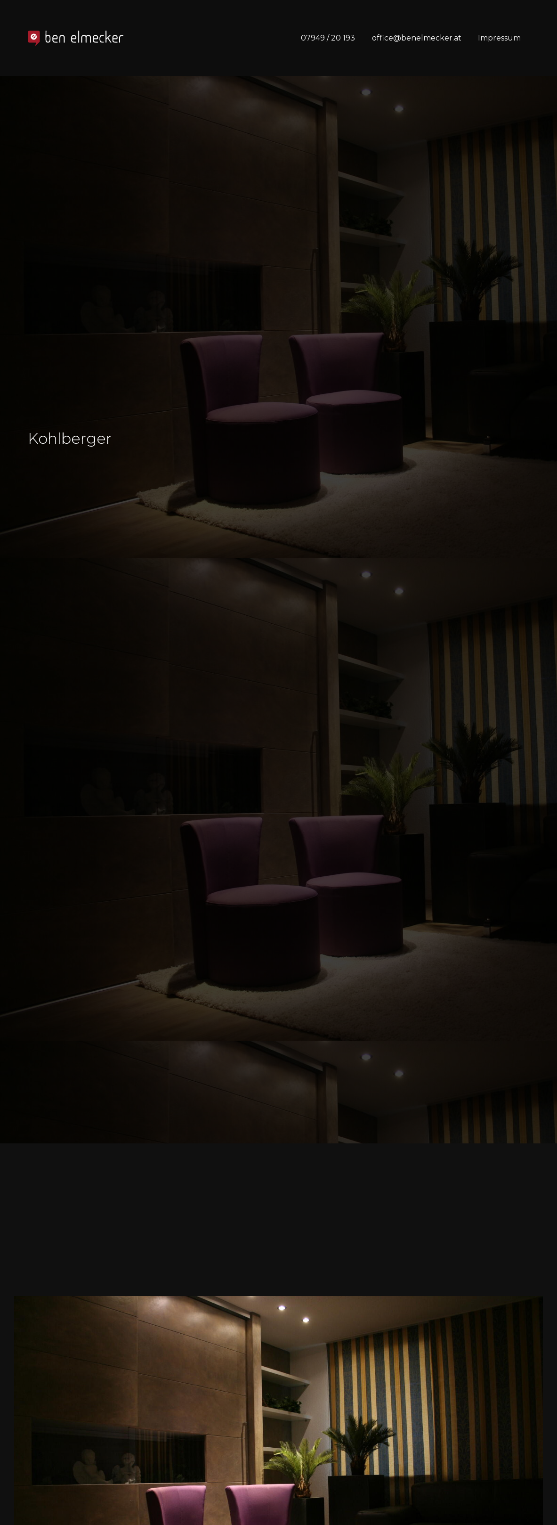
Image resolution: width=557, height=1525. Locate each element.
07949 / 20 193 (328, 37)
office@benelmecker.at (416, 37)
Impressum (499, 37)
